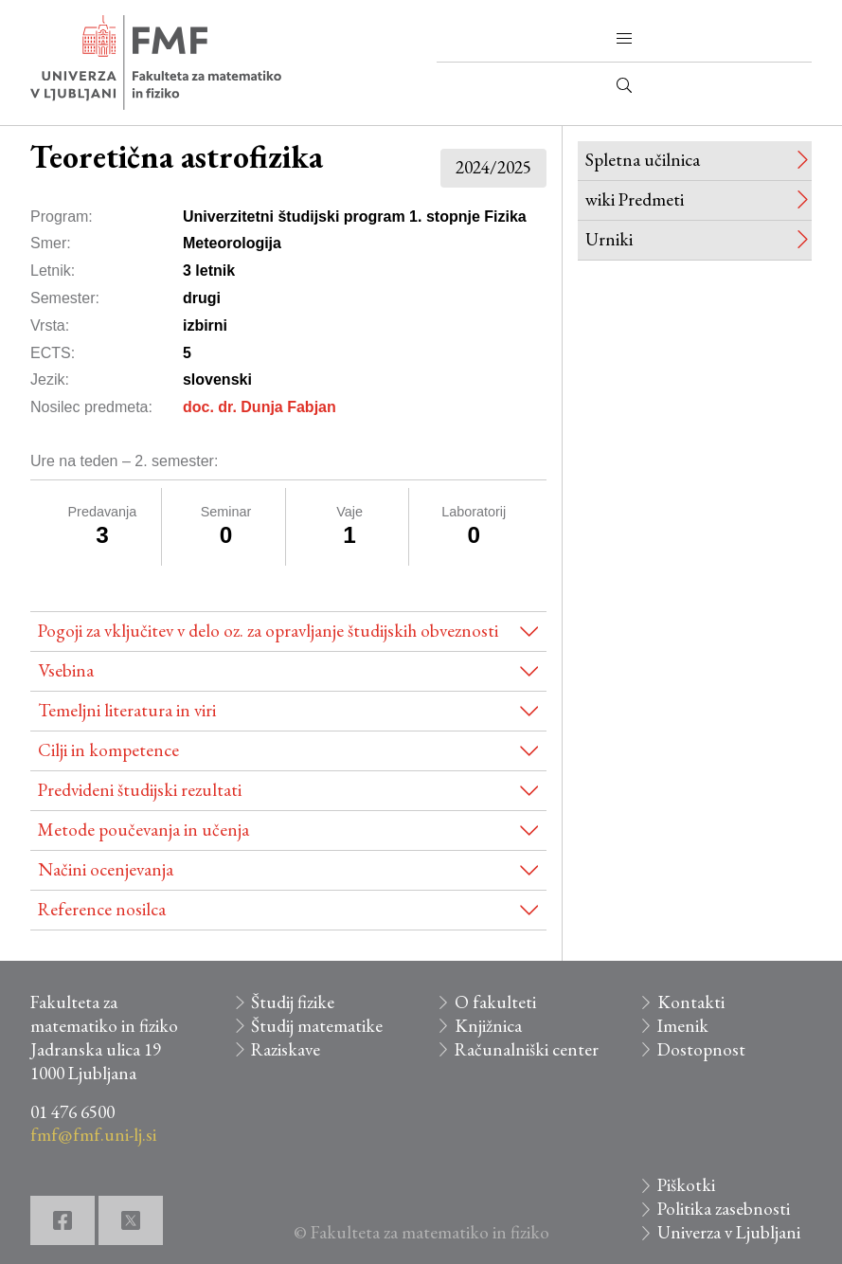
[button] (624, 39)
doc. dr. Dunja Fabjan (259, 407)
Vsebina (66, 670)
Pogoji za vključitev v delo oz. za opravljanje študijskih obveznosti (268, 630)
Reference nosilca (102, 909)
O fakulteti (495, 1002)
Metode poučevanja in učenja (143, 829)
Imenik (682, 1026)
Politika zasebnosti (723, 1208)
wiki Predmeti (634, 199)
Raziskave (285, 1049)
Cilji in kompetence (108, 750)
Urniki (609, 239)
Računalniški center (527, 1049)
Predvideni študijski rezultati (140, 790)
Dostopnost (701, 1049)
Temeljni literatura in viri (127, 710)
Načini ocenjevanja (105, 869)
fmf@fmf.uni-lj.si (93, 1135)
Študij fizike (292, 1002)
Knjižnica (488, 1026)
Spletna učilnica (642, 160)
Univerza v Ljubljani (728, 1232)
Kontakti (691, 1002)
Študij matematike (317, 1026)
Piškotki (686, 1185)
